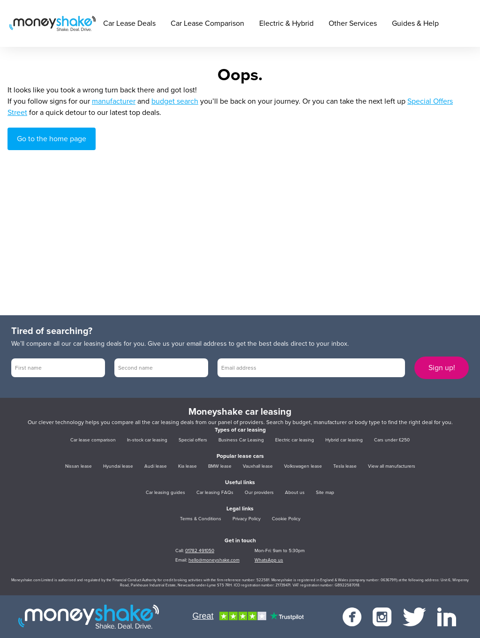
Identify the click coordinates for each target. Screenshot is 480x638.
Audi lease (155, 466)
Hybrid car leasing (344, 440)
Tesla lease (345, 466)
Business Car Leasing (241, 440)
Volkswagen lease (303, 466)
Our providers (259, 492)
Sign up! (441, 367)
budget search (174, 101)
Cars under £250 (392, 440)
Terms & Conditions (200, 519)
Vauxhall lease (258, 466)
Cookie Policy (286, 519)
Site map (325, 492)
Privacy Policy (246, 519)
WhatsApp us (269, 560)
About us (295, 492)
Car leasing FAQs (214, 492)
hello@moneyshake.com (214, 560)
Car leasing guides (165, 492)
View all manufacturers (391, 466)
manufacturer (113, 101)
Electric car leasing (294, 440)
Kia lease (187, 466)
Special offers (193, 440)
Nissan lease (78, 466)
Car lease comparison (93, 440)
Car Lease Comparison (207, 23)
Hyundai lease (118, 466)
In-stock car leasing (147, 440)
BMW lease (220, 466)
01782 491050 (199, 551)
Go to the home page (51, 139)
